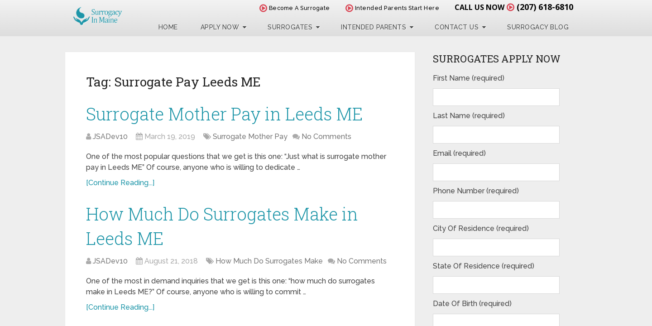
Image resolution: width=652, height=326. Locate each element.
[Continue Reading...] (120, 182)
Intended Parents (373, 27)
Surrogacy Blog (538, 27)
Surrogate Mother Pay (250, 136)
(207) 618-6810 (545, 6)
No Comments (326, 136)
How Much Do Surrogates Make (269, 261)
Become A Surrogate (294, 8)
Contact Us (457, 27)
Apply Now (220, 27)
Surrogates (290, 27)
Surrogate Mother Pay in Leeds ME (224, 113)
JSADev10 (110, 136)
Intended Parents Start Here (392, 8)
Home (168, 27)
